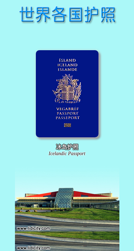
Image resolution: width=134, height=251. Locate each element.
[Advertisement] (67, 36)
